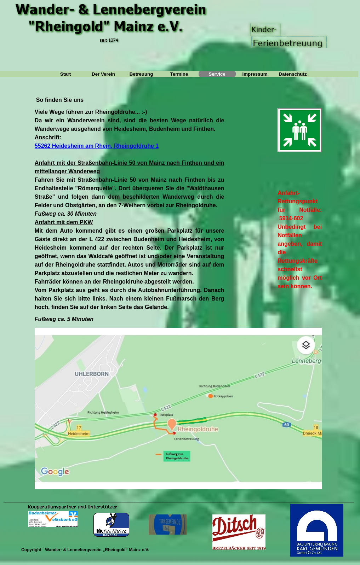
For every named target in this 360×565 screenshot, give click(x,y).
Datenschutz (293, 74)
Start (65, 74)
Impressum (254, 74)
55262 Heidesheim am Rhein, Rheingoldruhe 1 (97, 146)
